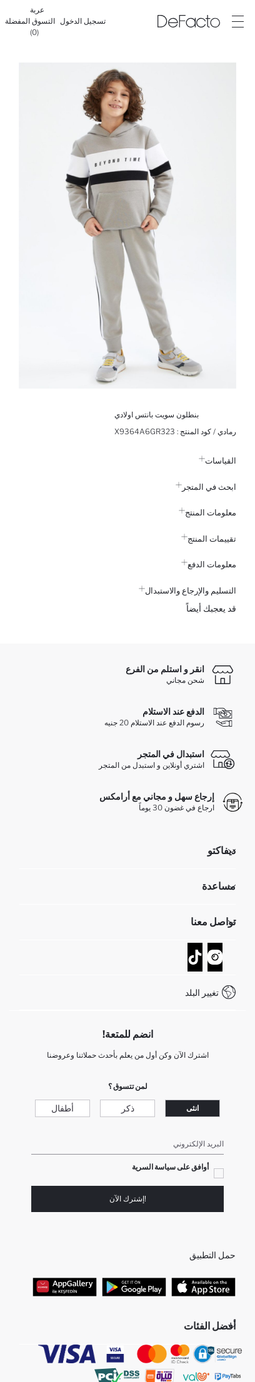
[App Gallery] (64, 1287)
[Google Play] (134, 1287)
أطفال (62, 1108)
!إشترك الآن (127, 1198)
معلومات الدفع (208, 564)
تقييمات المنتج (208, 539)
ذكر (127, 1108)
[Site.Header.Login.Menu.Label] (237, 21)
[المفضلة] (17, 21)
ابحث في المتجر (206, 487)
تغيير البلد (202, 992)
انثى (192, 1108)
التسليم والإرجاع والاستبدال (187, 590)
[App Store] (203, 1287)
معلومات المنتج (207, 512)
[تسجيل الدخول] (83, 21)
